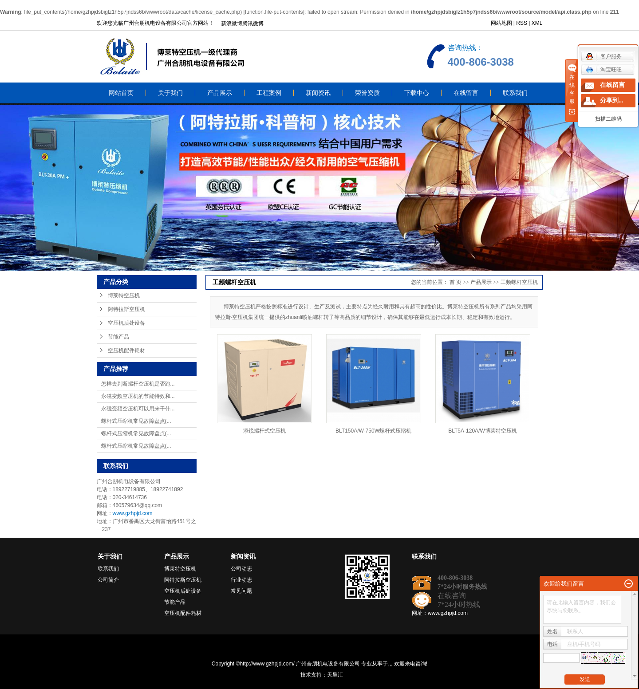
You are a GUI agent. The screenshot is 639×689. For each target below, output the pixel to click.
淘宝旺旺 (604, 69)
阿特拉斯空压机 (126, 309)
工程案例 (268, 93)
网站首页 (121, 93)
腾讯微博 (253, 23)
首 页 (456, 282)
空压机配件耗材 (126, 350)
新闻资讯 (318, 93)
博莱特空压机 (124, 295)
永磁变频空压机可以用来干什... (138, 409)
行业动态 (241, 580)
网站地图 (501, 23)
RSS (521, 23)
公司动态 (241, 569)
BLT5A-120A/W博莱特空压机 (482, 431)
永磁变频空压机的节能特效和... (138, 396)
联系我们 (515, 93)
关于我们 (170, 93)
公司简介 (108, 580)
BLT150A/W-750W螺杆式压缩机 (373, 431)
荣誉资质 (367, 93)
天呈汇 (335, 675)
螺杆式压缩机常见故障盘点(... (136, 421)
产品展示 (219, 93)
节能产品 (118, 337)
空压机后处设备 (126, 323)
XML (537, 23)
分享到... (611, 100)
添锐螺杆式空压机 (264, 431)
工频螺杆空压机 (519, 282)
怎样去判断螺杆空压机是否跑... (138, 384)
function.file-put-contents (274, 12)
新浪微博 (231, 23)
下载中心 (416, 93)
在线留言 (466, 93)
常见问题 (241, 591)
